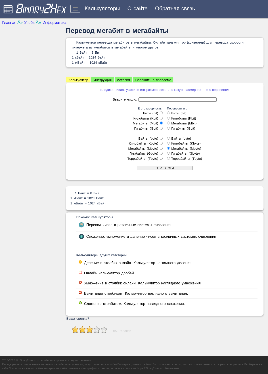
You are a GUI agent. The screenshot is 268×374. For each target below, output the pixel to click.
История (123, 80)
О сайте (137, 8)
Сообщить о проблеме (153, 80)
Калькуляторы (102, 8)
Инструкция (103, 80)
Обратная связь (175, 8)
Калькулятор (78, 80)
